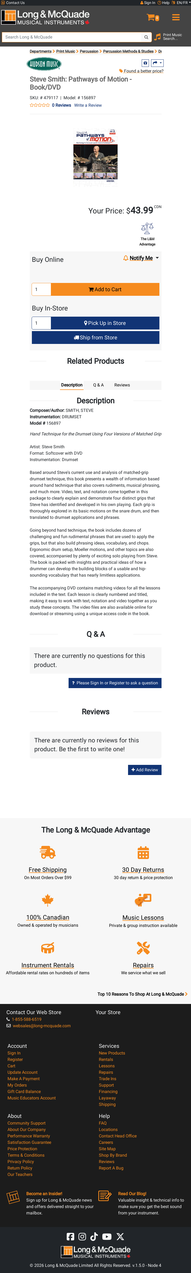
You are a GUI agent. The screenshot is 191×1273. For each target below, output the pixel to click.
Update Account (23, 1072)
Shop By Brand (113, 1155)
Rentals (106, 1059)
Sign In (14, 1053)
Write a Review (88, 105)
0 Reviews (61, 105)
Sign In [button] (147, 3)
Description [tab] (72, 385)
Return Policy (20, 1168)
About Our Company (27, 1129)
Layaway (107, 1098)
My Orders (17, 1085)
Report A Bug (111, 1168)
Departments (40, 51)
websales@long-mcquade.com (38, 1025)
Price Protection (22, 1148)
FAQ (103, 1123)
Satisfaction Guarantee (29, 1142)
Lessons (107, 1065)
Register (15, 1059)
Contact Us (13, 3)
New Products (112, 1053)
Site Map (107, 1148)
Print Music (65, 51)
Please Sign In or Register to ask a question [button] (115, 682)
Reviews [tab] (122, 385)
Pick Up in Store (105, 323)
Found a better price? (141, 71)
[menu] (175, 15)
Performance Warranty (29, 1135)
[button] (143, 15)
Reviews (106, 1161)
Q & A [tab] (98, 385)
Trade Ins (107, 1078)
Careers (106, 1142)
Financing (108, 1091)
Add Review (145, 769)
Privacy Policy (21, 1161)
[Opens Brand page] (44, 64)
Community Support (27, 1123)
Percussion (89, 51)
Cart (11, 1065)
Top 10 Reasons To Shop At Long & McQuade (142, 994)
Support (106, 1085)
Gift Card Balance (24, 1091)
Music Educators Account (32, 1098)
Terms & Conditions (26, 1155)
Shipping (107, 1104)
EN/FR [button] (180, 3)
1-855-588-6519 (24, 1019)
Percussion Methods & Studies (128, 51)
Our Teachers (20, 1174)
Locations (108, 1129)
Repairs (106, 1072)
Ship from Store (95, 337)
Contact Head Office (118, 1135)
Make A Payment (24, 1078)
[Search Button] (146, 37)
